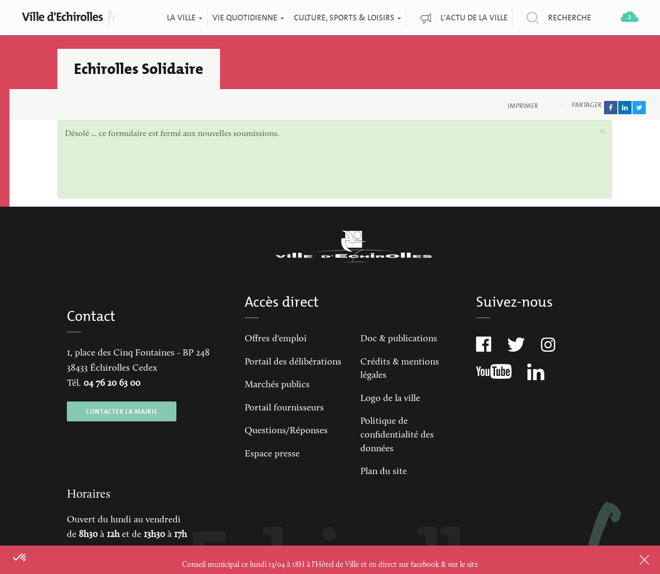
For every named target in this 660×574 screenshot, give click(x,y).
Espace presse (272, 454)
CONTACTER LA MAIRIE (121, 411)
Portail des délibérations (293, 362)
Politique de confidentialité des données (397, 435)
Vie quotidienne (248, 17)
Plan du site (383, 471)
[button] (602, 132)
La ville (184, 17)
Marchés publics (277, 385)
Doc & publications (398, 339)
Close (632, 559)
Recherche (569, 17)
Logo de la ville (390, 398)
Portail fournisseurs (284, 408)
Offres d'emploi (276, 339)
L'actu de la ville (473, 17)
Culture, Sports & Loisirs (347, 17)
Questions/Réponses (286, 431)
